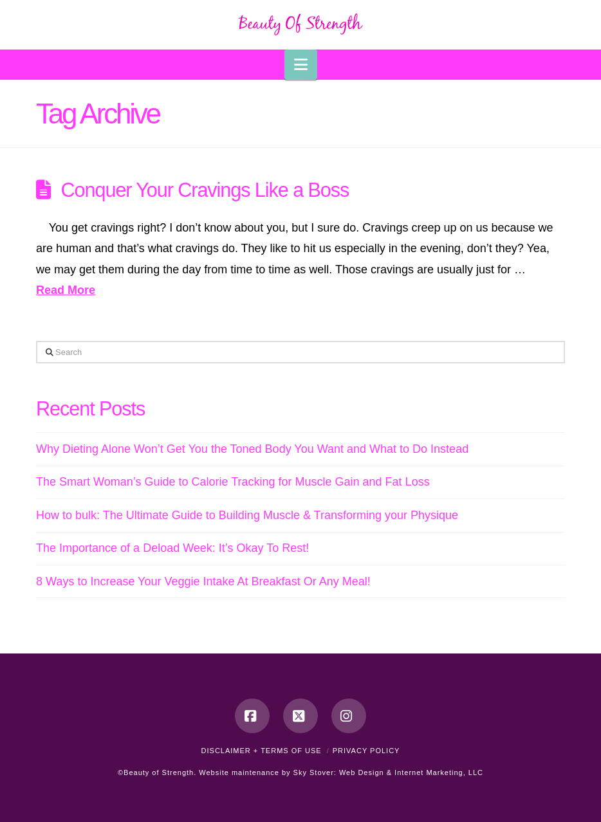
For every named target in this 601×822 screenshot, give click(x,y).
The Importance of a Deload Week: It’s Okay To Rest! (172, 548)
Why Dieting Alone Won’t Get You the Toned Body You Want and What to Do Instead (252, 449)
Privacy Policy (366, 750)
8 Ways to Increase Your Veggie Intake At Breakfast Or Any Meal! (203, 581)
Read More (65, 290)
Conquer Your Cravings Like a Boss (205, 190)
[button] (300, 65)
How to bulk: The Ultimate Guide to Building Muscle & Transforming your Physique (247, 515)
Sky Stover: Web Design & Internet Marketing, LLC (388, 772)
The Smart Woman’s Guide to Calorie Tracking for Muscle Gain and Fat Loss (233, 481)
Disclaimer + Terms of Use (261, 750)
